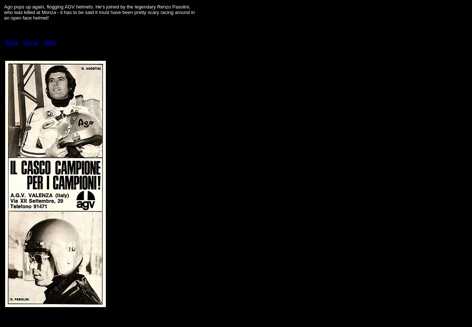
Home (31, 42)
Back (11, 42)
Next (50, 42)
